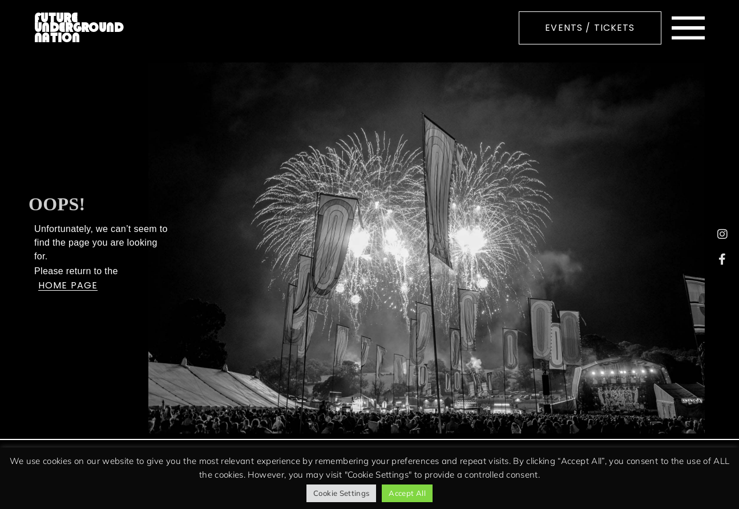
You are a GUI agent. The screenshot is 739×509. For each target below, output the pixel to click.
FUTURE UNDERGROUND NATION (78, 27)
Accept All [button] (407, 493)
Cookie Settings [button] (341, 493)
